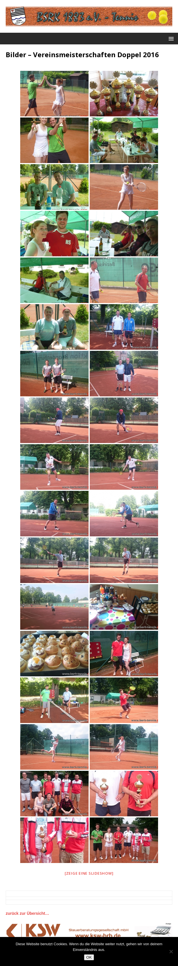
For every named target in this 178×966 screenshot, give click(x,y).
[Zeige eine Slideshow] (89, 873)
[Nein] (171, 951)
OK (89, 957)
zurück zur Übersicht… (27, 913)
